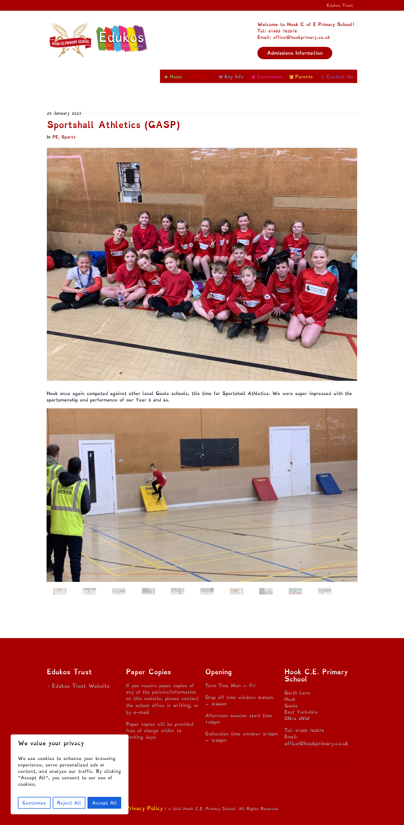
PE (55, 137)
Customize (34, 803)
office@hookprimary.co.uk (316, 743)
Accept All (104, 803)
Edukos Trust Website (81, 685)
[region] (69, 774)
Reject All (69, 803)
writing (181, 705)
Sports (68, 137)
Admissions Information (295, 53)
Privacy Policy (144, 808)
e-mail (141, 712)
